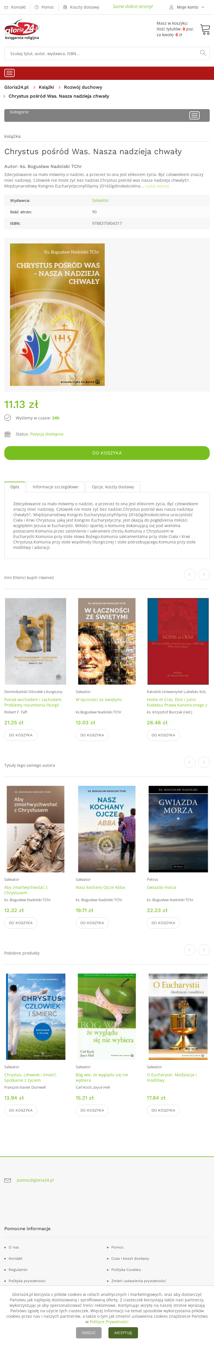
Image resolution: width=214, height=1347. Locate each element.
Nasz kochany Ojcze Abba (100, 887)
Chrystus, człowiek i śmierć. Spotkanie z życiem (30, 1077)
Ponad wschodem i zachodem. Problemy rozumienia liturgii (33, 702)
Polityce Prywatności (109, 1321)
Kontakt (15, 1258)
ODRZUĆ (89, 1332)
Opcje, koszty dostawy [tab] (113, 486)
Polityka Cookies (126, 1269)
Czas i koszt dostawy (130, 1258)
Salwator (100, 200)
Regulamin (18, 1269)
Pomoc (117, 1247)
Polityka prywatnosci (27, 1281)
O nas (14, 1247)
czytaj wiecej (157, 186)
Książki (46, 87)
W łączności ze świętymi (99, 699)
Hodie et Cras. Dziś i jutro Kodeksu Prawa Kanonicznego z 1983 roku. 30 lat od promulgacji (178, 705)
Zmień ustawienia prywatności (138, 1281)
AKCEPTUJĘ (123, 1332)
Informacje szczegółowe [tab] (55, 486)
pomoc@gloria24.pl (35, 1180)
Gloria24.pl (16, 87)
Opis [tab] (14, 486)
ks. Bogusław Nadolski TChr (51, 166)
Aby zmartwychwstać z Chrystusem (26, 890)
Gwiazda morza (161, 887)
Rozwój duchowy (83, 87)
